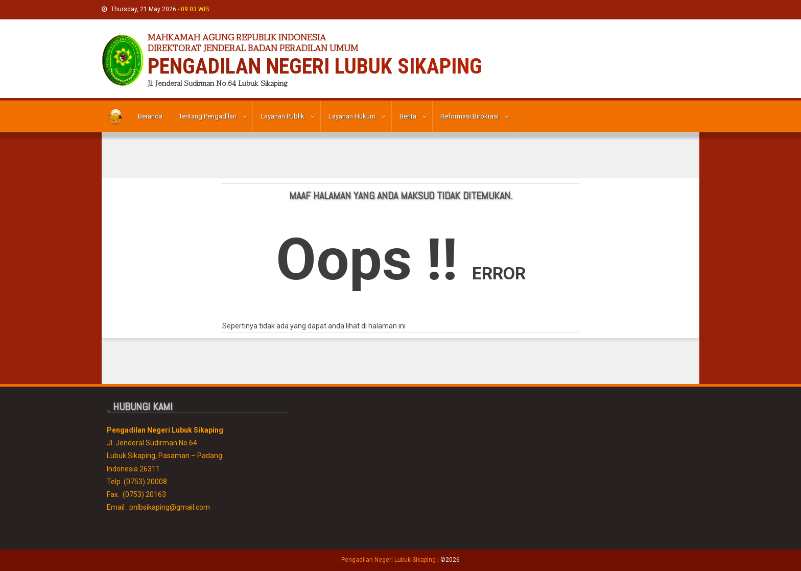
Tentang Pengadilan (208, 116)
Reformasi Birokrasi (469, 116)
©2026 (450, 559)
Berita (407, 116)
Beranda (150, 116)
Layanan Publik (282, 116)
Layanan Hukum (351, 116)
